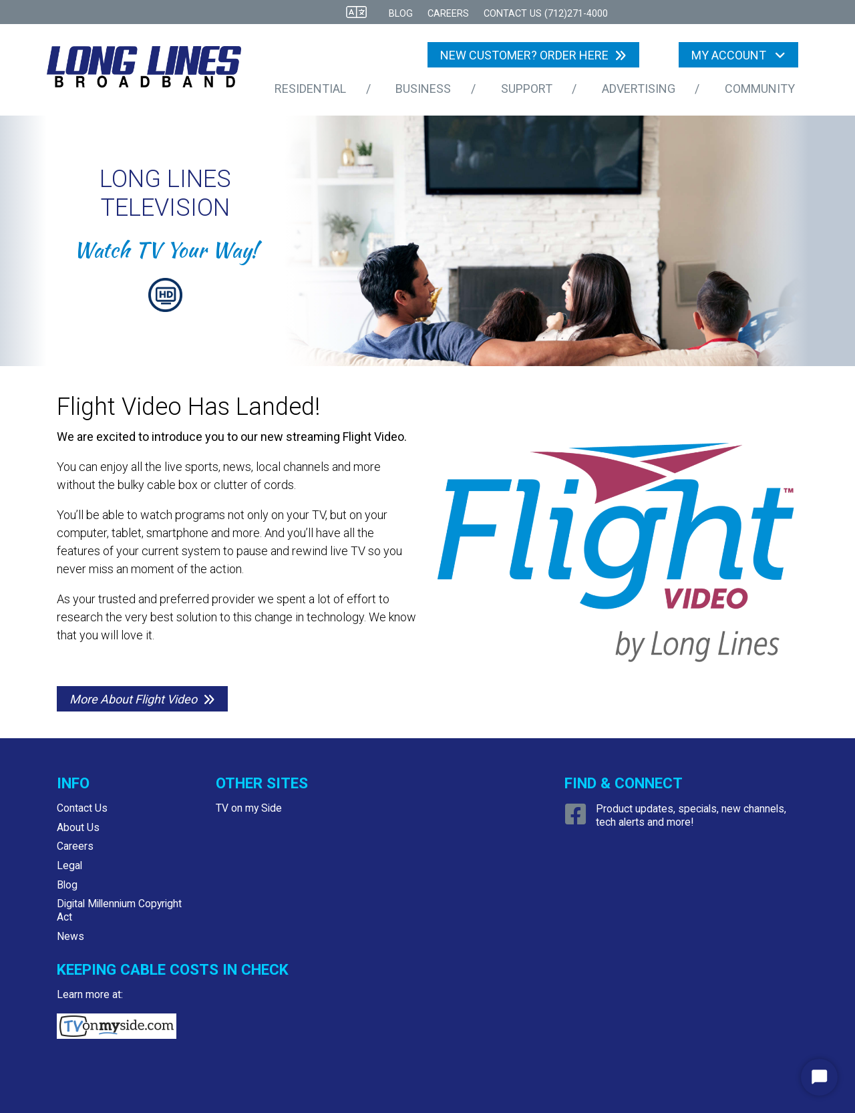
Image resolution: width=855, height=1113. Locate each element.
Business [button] (424, 89)
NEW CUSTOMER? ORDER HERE (524, 55)
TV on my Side (249, 808)
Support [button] (528, 89)
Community (760, 89)
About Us (78, 827)
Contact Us (82, 808)
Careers (448, 13)
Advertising (638, 89)
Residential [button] (312, 89)
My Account (730, 55)
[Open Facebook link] (577, 819)
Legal (69, 865)
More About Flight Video (133, 699)
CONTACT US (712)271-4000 (546, 13)
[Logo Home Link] (153, 70)
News (70, 936)
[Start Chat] (819, 1077)
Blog (401, 13)
